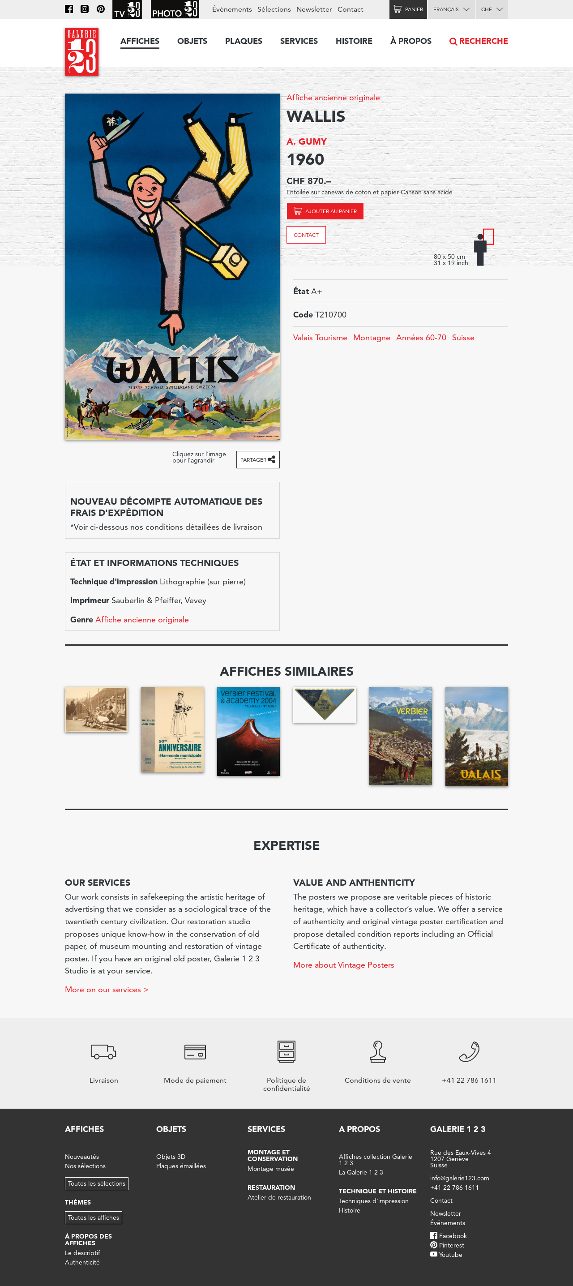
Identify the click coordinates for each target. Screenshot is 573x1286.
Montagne (371, 337)
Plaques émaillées (181, 1166)
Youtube (450, 1255)
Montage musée (271, 1169)
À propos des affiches (88, 1239)
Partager (253, 459)
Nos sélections (85, 1166)
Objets (192, 41)
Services (299, 41)
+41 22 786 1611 (454, 1187)
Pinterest (451, 1245)
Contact (306, 234)
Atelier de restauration (279, 1197)
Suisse (463, 337)
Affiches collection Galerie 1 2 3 (375, 1160)
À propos (411, 41)
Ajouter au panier (331, 211)
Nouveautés (82, 1157)
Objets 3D (170, 1157)
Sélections (274, 9)
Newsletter (314, 9)
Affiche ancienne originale (333, 97)
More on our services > (107, 989)
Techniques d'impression (374, 1201)
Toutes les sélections (96, 1183)
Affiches (139, 41)
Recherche (483, 41)
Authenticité (82, 1262)
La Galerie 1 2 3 (361, 1172)
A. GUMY (306, 141)
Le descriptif (82, 1253)
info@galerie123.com (459, 1178)
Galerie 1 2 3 (458, 1129)
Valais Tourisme (320, 337)
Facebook (453, 1236)
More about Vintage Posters (343, 965)
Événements (232, 9)
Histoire (354, 41)
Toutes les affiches (93, 1217)
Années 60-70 (421, 337)
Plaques (243, 41)
